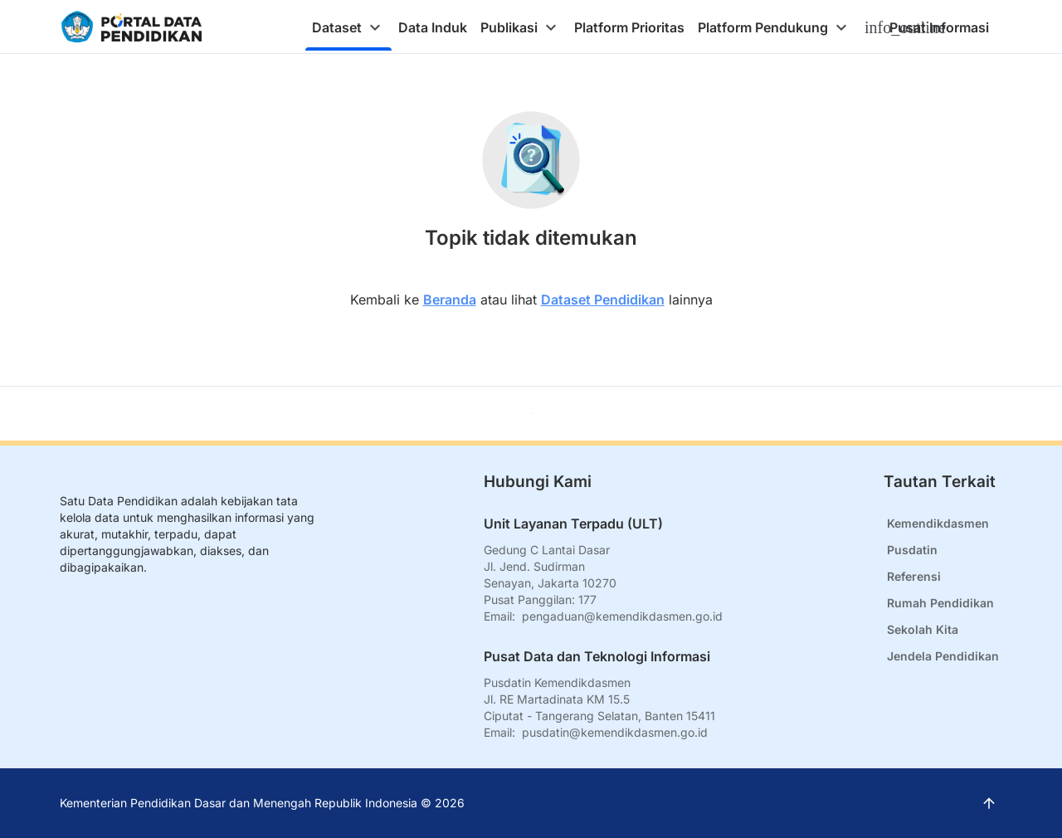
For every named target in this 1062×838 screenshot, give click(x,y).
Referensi (914, 576)
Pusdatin (912, 550)
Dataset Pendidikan (603, 299)
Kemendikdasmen (938, 523)
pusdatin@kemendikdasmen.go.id (615, 732)
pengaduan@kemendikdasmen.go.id (622, 616)
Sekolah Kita (922, 629)
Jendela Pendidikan (943, 656)
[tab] (348, 27)
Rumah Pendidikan (940, 603)
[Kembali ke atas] (531, 413)
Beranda (449, 299)
